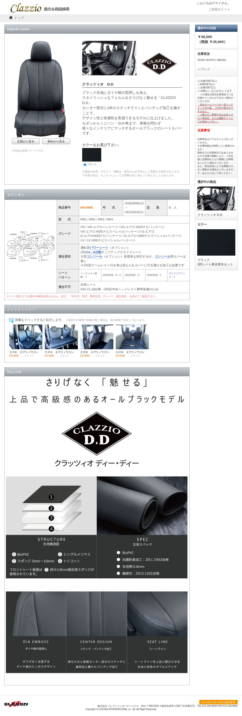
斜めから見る (56, 141)
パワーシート (99, 247)
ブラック (91, 157)
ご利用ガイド (218, 9)
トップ (19, 18)
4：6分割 (94, 252)
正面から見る (25, 141)
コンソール (94, 256)
